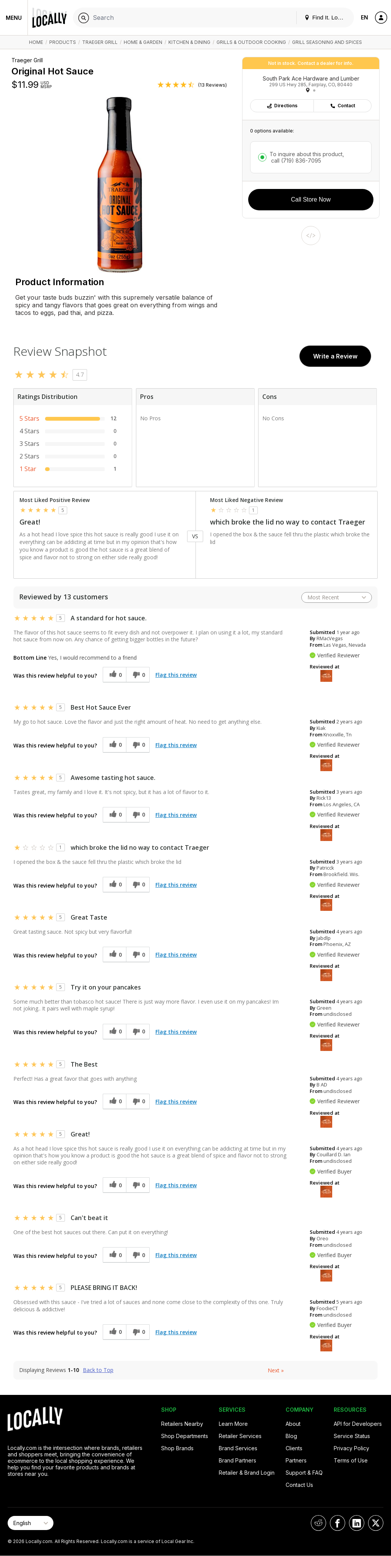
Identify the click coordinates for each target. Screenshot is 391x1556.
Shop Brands (177, 1448)
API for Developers (358, 1423)
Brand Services (238, 1448)
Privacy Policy (351, 1448)
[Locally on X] (375, 1523)
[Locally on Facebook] (337, 1523)
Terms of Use (351, 1460)
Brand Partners (237, 1460)
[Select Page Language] (30, 1523)
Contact (342, 105)
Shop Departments (184, 1436)
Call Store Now (311, 199)
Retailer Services (240, 1436)
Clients (294, 1448)
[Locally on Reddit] (318, 1523)
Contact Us (299, 1485)
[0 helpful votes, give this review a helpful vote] (114, 675)
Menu (14, 18)
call (295, 160)
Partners (296, 1460)
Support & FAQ (304, 1472)
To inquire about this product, (307, 157)
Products (62, 42)
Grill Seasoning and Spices (327, 42)
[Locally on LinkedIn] (356, 1523)
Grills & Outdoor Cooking (251, 42)
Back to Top (98, 1370)
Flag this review (176, 674)
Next (276, 1370)
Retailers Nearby (182, 1423)
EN (364, 17)
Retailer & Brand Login (247, 1472)
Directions (282, 105)
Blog (291, 1436)
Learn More (233, 1423)
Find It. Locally (326, 17)
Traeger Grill (100, 42)
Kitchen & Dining (189, 42)
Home (36, 42)
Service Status (352, 1436)
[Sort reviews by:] (336, 597)
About (293, 1423)
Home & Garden (143, 42)
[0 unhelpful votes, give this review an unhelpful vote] (138, 675)
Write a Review (335, 356)
